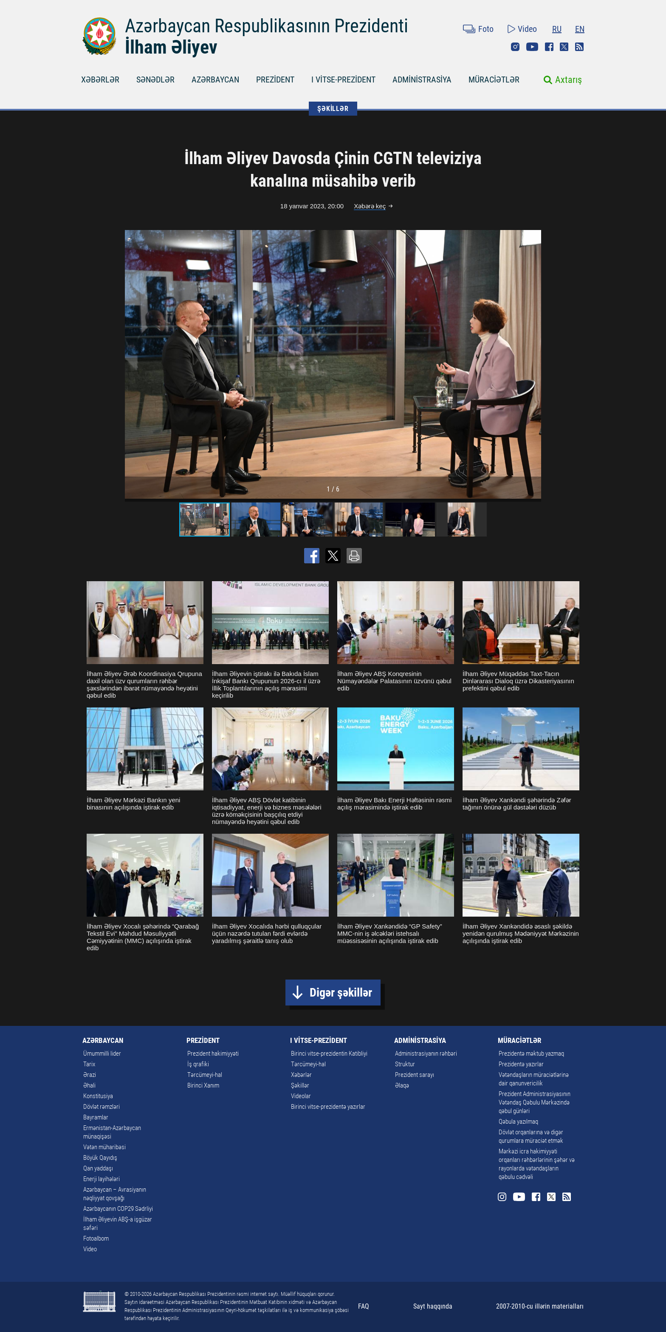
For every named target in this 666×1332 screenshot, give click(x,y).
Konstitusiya (98, 1096)
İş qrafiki (198, 1064)
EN (579, 29)
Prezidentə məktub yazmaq (531, 1053)
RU (557, 29)
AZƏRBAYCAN (215, 79)
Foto (486, 29)
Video (527, 29)
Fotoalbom (96, 1238)
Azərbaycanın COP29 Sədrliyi (118, 1209)
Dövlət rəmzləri (101, 1106)
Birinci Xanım (203, 1085)
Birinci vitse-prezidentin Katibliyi (329, 1053)
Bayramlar (95, 1117)
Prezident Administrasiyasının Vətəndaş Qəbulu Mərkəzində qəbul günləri (534, 1102)
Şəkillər (300, 1085)
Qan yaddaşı (98, 1168)
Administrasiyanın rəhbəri (426, 1053)
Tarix (89, 1064)
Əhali (89, 1085)
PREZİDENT (275, 79)
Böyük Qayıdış (100, 1158)
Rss (579, 47)
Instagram (515, 47)
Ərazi (89, 1075)
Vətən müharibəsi (104, 1147)
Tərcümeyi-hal (204, 1075)
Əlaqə (402, 1085)
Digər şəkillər (341, 993)
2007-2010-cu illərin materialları (540, 1306)
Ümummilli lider (102, 1053)
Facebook (549, 47)
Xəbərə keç (370, 206)
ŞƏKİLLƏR (332, 109)
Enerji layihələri (101, 1179)
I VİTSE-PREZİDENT (343, 79)
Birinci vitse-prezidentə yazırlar (328, 1106)
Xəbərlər (301, 1075)
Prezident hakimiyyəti (213, 1053)
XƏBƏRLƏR (100, 79)
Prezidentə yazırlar (521, 1064)
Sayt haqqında (432, 1306)
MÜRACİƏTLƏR (493, 79)
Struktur (405, 1064)
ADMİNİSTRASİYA (422, 79)
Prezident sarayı (414, 1075)
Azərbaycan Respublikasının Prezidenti (266, 26)
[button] (533, 364)
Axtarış (568, 79)
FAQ (363, 1306)
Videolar (301, 1096)
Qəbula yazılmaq (518, 1121)
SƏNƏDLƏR (155, 79)
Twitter (564, 47)
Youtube (532, 47)
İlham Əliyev (171, 47)
